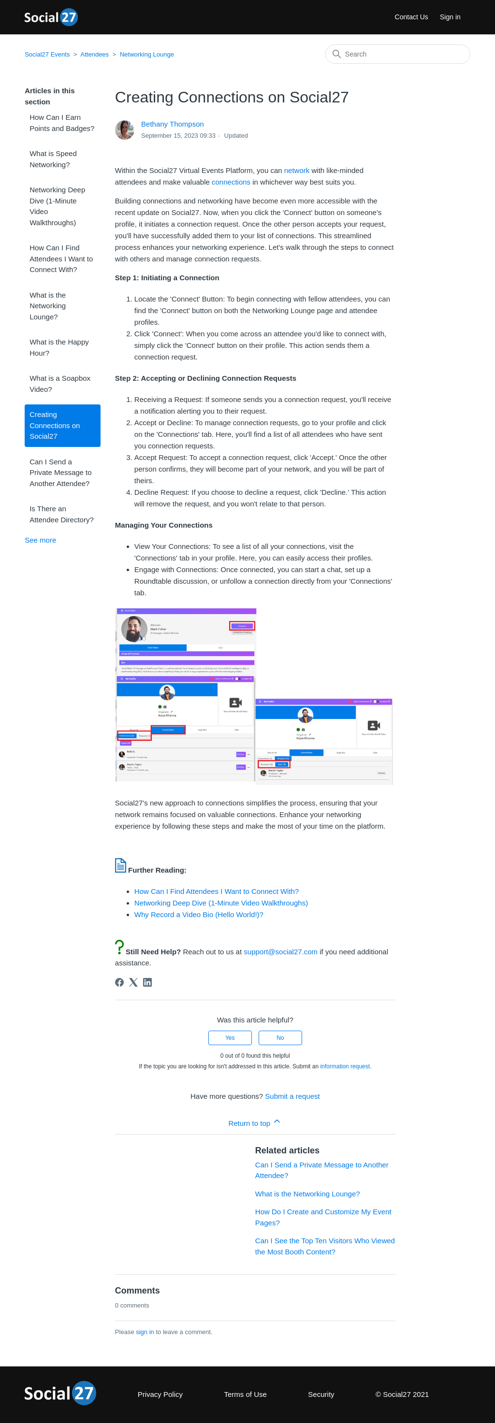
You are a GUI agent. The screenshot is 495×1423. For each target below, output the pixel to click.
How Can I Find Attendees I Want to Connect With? (61, 258)
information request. (345, 1066)
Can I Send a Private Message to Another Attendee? (60, 473)
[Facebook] (119, 982)
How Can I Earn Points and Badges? (61, 122)
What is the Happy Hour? (59, 347)
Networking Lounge (147, 54)
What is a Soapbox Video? (59, 383)
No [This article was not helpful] (280, 1038)
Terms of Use (245, 1394)
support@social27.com (282, 952)
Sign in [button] (450, 17)
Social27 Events (47, 54)
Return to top (255, 1121)
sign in (145, 1332)
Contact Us (411, 17)
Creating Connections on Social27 (54, 425)
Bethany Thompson (172, 124)
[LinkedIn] (147, 982)
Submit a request (292, 1096)
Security (321, 1394)
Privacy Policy (160, 1394)
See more (40, 540)
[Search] (397, 54)
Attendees (95, 54)
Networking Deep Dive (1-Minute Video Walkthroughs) (57, 206)
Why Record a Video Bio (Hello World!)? (198, 914)
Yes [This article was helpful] (230, 1038)
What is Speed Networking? (53, 159)
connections (231, 182)
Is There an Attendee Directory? (61, 514)
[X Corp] (133, 982)
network (297, 170)
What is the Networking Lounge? (47, 306)
